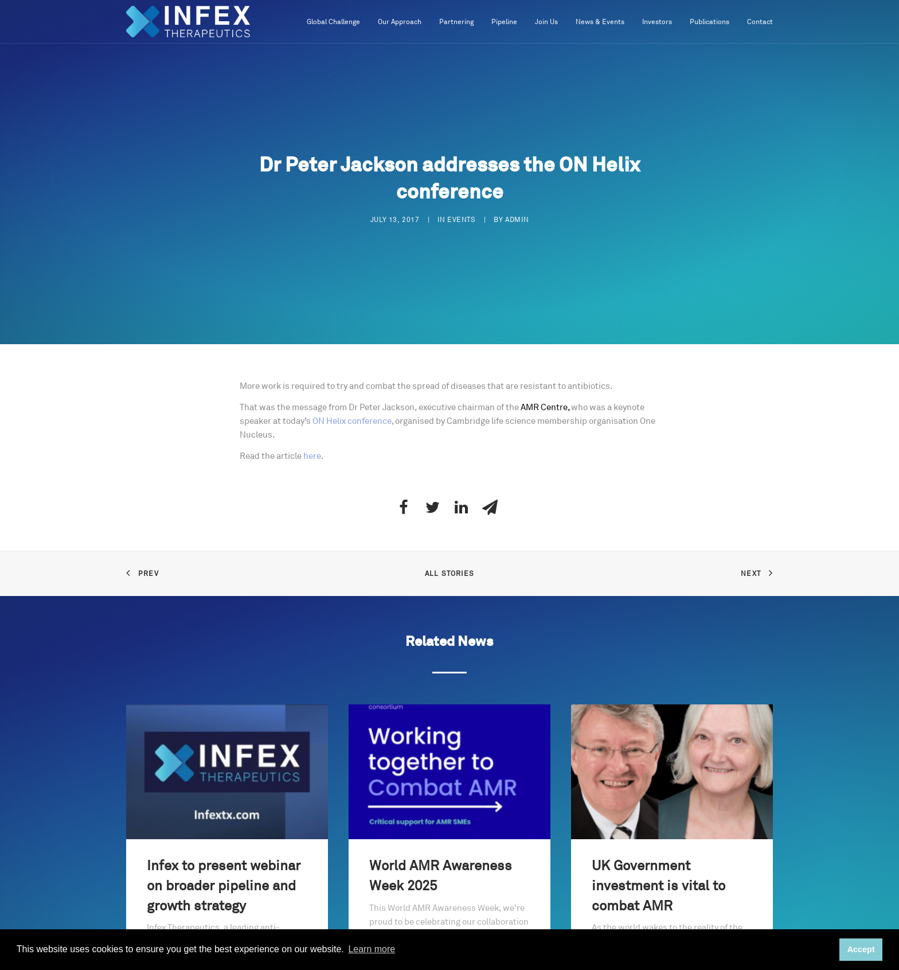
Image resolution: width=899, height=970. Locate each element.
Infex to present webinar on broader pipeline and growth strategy (223, 884)
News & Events (600, 22)
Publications (709, 22)
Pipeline (504, 22)
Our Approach (399, 22)
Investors (657, 22)
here (312, 454)
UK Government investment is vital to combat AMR (658, 884)
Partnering (456, 22)
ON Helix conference (352, 419)
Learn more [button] (371, 949)
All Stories (449, 572)
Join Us (546, 22)
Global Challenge (333, 22)
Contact (760, 22)
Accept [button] (861, 949)
